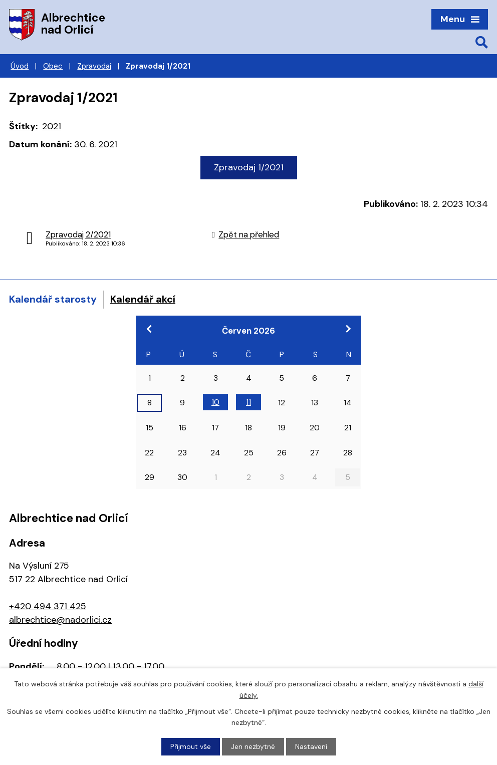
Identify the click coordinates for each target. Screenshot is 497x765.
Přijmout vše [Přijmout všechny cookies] (190, 746)
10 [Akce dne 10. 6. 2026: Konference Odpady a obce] (215, 402)
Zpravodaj (94, 66)
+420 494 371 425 (47, 606)
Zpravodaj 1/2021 (249, 167)
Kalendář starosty (53, 299)
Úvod (20, 66)
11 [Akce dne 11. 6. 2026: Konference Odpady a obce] (248, 402)
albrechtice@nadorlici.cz (60, 620)
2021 (51, 126)
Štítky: (23, 126)
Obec (53, 66)
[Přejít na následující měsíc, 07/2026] (348, 329)
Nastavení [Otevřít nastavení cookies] (311, 746)
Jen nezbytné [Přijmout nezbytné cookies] (253, 746)
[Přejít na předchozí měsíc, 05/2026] (149, 329)
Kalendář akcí (142, 299)
